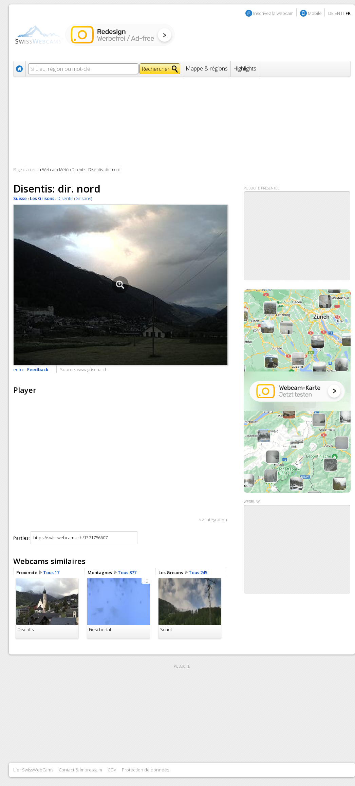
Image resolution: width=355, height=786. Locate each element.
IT (342, 13)
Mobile (315, 13)
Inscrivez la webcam (273, 13)
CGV (112, 770)
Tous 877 (127, 572)
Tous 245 (198, 572)
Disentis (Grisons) (74, 198)
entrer (30, 369)
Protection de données (145, 770)
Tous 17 (51, 572)
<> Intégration (213, 520)
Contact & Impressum (80, 770)
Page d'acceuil (26, 170)
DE (331, 13)
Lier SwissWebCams (33, 770)
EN (337, 13)
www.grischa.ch (92, 369)
